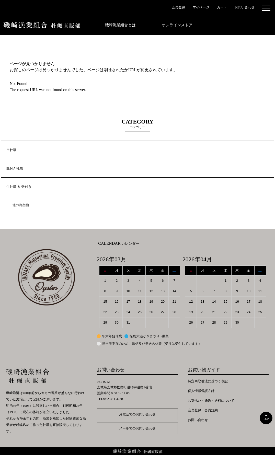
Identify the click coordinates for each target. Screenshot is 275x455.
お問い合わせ (198, 420)
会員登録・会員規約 (203, 410)
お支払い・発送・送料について (211, 400)
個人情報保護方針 (201, 391)
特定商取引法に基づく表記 (208, 381)
